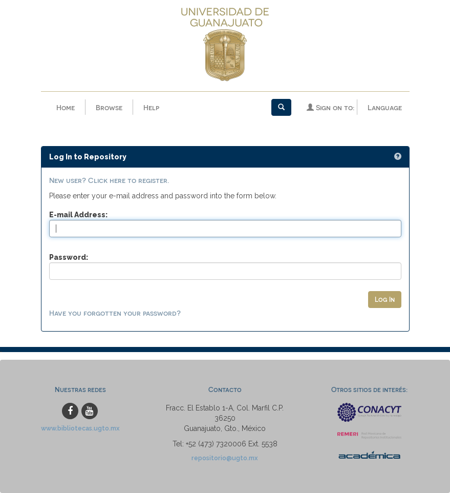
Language (385, 107)
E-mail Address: (78, 215)
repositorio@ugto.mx (224, 458)
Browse (109, 107)
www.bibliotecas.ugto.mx (80, 428)
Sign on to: (330, 107)
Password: (68, 257)
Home (65, 107)
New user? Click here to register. (109, 180)
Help (151, 107)
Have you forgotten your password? (115, 313)
